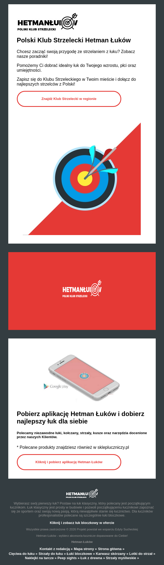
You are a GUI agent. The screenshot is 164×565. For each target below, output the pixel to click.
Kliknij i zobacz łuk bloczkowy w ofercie (82, 523)
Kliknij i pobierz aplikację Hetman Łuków (69, 462)
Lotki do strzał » (142, 554)
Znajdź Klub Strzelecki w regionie (68, 99)
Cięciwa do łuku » (23, 554)
